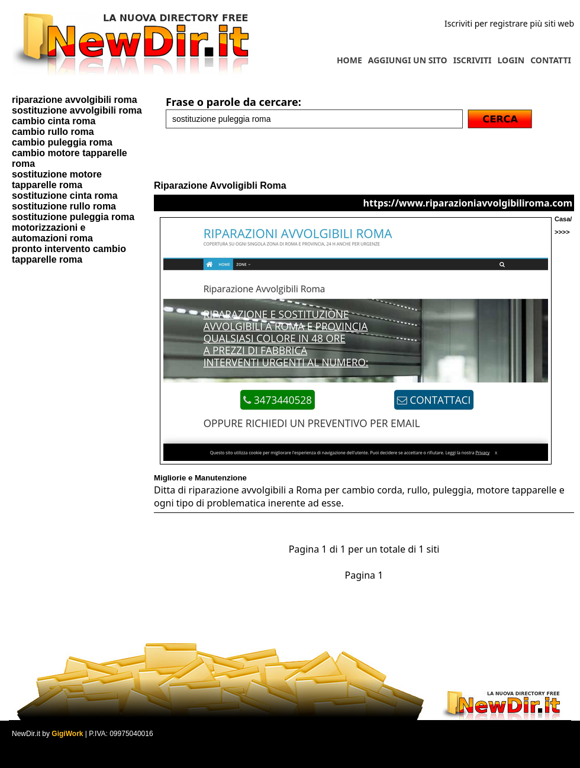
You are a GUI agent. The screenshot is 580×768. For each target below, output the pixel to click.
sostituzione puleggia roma (73, 217)
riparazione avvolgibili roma (74, 100)
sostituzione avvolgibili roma (77, 110)
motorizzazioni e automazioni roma (52, 232)
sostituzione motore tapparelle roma (57, 179)
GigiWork (67, 734)
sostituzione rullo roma (64, 206)
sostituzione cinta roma (65, 196)
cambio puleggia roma (62, 142)
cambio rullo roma (53, 132)
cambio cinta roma (53, 121)
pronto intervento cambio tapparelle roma (69, 254)
